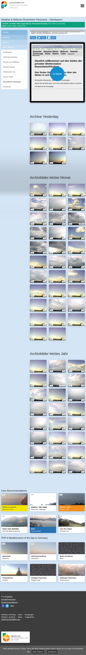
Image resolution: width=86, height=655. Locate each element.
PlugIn (33, 38)
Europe (5, 32)
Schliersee (7, 87)
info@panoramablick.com (10, 619)
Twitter (7, 606)
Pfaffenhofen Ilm (9, 72)
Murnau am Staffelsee (11, 62)
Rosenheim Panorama (12, 82)
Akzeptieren (52, 652)
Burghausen (7, 52)
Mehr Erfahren (38, 652)
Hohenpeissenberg (10, 57)
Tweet (43, 38)
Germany (6, 37)
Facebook (3, 606)
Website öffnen (57, 74)
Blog (12, 606)
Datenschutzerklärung (9, 602)
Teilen (53, 38)
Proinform (8, 597)
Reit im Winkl (8, 77)
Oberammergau (9, 67)
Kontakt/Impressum (8, 599)
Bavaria (6, 42)
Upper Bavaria (8, 47)
